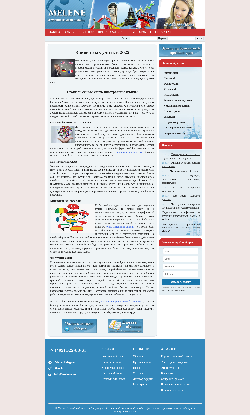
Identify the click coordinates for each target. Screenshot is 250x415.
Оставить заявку (181, 281)
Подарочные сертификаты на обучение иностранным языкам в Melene (181, 216)
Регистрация (165, 32)
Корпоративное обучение (178, 100)
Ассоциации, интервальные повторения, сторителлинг (181, 179)
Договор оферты (143, 379)
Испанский (170, 89)
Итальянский (171, 94)
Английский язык (113, 356)
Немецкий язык (111, 362)
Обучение (86, 32)
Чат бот (60, 368)
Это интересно (172, 111)
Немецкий (169, 78)
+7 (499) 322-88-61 (67, 350)
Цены (131, 32)
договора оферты (178, 290)
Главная (54, 32)
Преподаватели (110, 32)
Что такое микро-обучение (184, 171)
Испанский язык (112, 373)
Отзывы (145, 32)
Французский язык (113, 367)
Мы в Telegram (66, 362)
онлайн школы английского (128, 152)
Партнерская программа (178, 127)
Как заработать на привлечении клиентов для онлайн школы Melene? (181, 228)
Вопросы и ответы (174, 133)
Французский (171, 83)
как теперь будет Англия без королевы (122, 301)
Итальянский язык (113, 379)
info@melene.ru (65, 374)
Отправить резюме (174, 122)
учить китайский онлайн (119, 226)
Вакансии (169, 116)
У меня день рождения (177, 105)
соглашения (166, 290)
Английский (171, 72)
